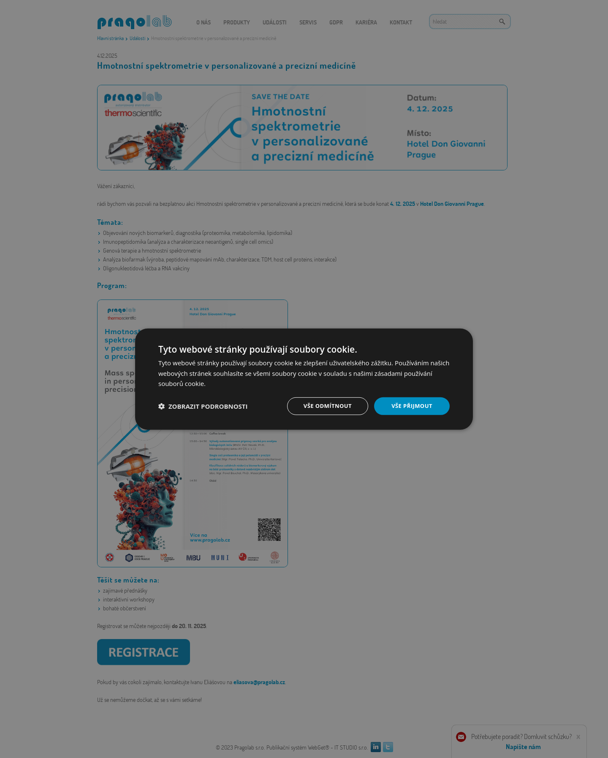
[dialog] (304, 379)
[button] (203, 406)
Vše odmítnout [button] (325, 406)
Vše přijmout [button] (412, 406)
